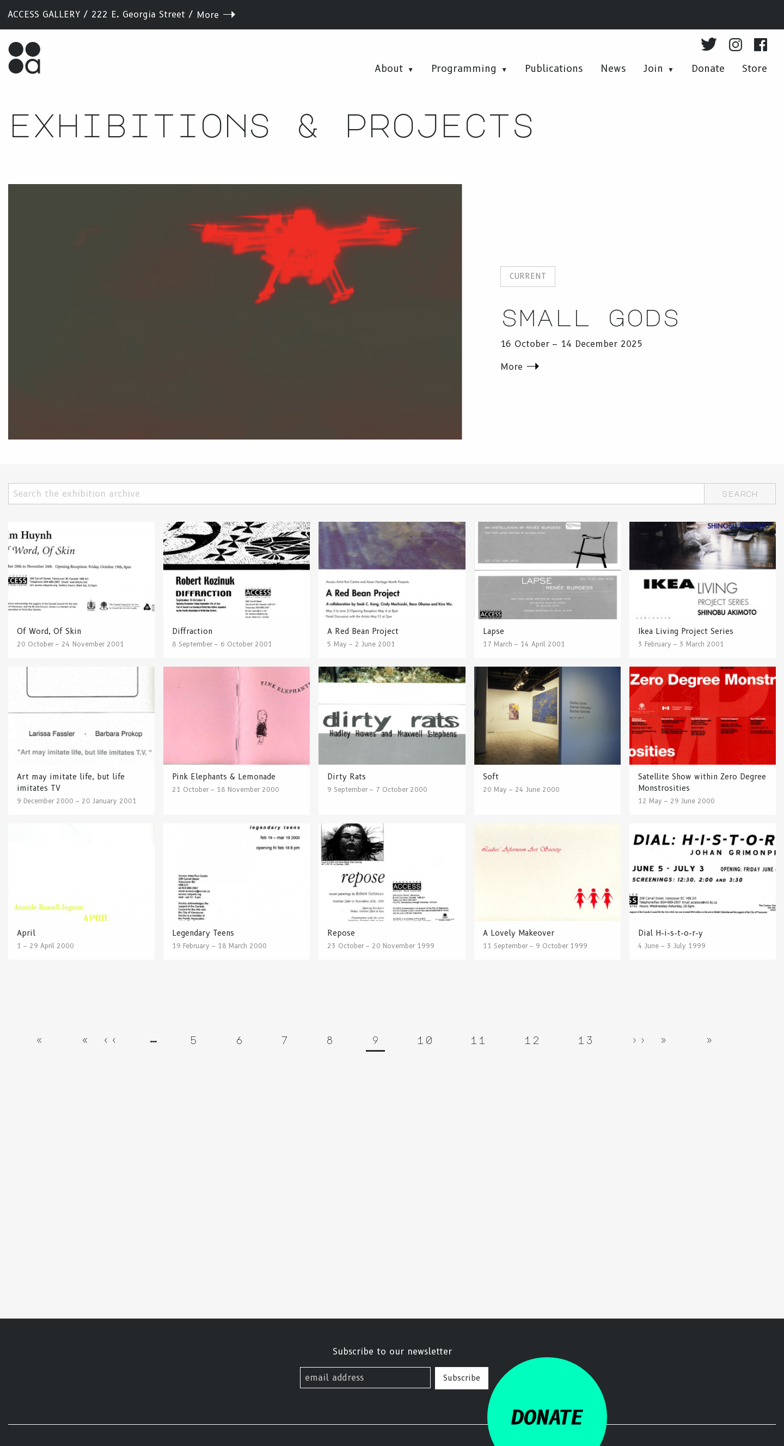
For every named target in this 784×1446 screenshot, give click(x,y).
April (26, 933)
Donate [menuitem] (708, 69)
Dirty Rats (346, 777)
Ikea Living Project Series (685, 631)
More (208, 15)
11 (481, 1038)
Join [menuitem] (653, 69)
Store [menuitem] (754, 69)
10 (427, 1038)
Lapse (493, 631)
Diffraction (192, 631)
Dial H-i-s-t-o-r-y (670, 933)
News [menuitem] (613, 69)
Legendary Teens (203, 933)
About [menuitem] (389, 69)
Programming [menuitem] (464, 69)
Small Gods (590, 316)
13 (588, 1038)
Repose (341, 933)
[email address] (365, 1377)
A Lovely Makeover (518, 933)
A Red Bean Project (363, 631)
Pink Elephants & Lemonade (223, 777)
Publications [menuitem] (554, 69)
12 (535, 1038)
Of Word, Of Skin (49, 631)
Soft (491, 777)
